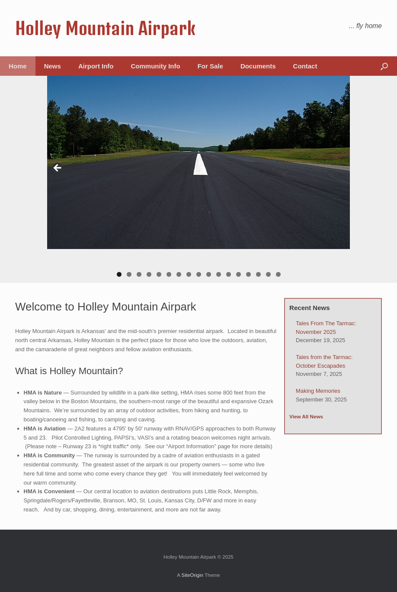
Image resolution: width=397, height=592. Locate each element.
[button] (384, 66)
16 (268, 274)
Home (18, 66)
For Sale (210, 66)
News (52, 66)
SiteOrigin (192, 575)
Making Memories (318, 391)
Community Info (155, 66)
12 (228, 274)
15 (258, 274)
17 (278, 274)
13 (238, 274)
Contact (305, 66)
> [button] (339, 168)
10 (208, 274)
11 (218, 274)
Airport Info (96, 66)
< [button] (57, 168)
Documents (258, 66)
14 (248, 274)
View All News (306, 416)
